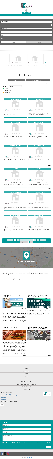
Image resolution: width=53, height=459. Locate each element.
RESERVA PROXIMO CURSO (26, 381)
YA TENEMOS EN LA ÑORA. (10, 327)
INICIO (26, 373)
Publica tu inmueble (38, 80)
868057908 (3, 397)
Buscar (39, 42)
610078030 (3, 399)
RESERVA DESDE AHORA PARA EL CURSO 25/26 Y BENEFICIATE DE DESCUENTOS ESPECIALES (37, 328)
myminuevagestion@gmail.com (7, 394)
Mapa (2, 404)
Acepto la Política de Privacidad (22, 285)
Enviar (26, 281)
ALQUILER (27, 365)
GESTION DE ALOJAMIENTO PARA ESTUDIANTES (26, 384)
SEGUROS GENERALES (26, 386)
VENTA (26, 368)
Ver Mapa (5, 38)
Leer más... (24, 324)
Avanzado (13, 42)
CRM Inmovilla (29, 457)
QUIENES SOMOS (26, 371)
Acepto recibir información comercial (23, 287)
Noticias (26, 376)
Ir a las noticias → (5, 358)
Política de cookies (26, 389)
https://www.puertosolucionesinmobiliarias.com (11, 395)
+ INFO (25, 118)
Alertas (16, 80)
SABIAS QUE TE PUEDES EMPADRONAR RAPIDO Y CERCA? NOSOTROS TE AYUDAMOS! (38, 297)
